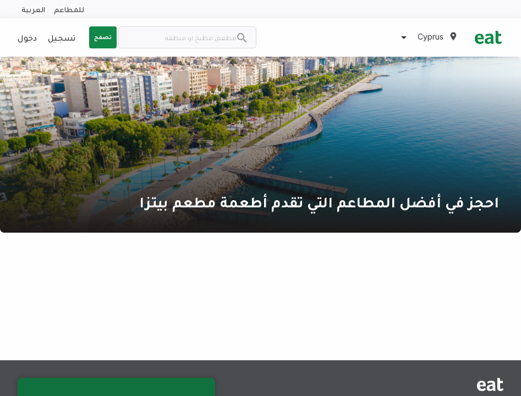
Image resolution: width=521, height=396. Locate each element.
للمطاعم (69, 9)
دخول (27, 37)
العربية (33, 9)
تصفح (103, 37)
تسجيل (61, 37)
